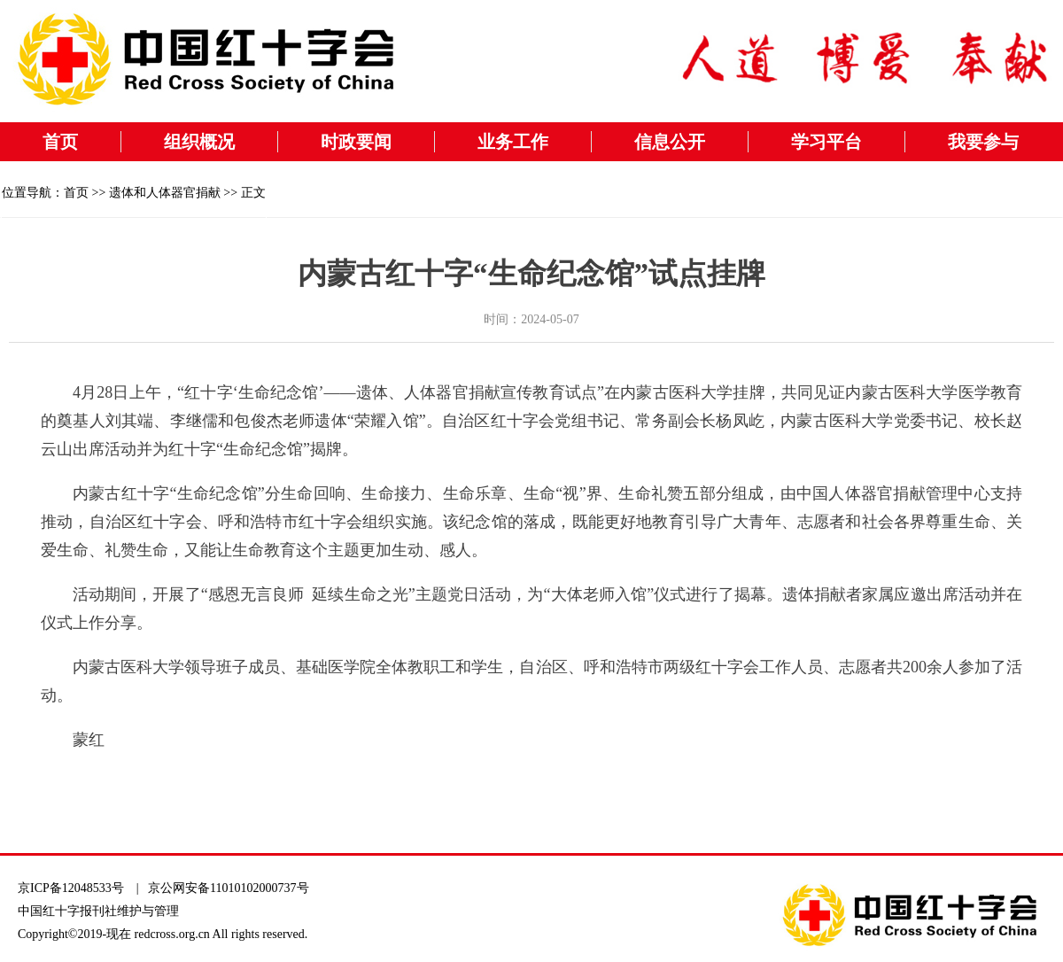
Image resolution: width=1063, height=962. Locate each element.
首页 (60, 141)
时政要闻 (356, 141)
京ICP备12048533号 (71, 888)
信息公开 (669, 141)
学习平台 (826, 141)
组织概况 (199, 141)
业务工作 (512, 141)
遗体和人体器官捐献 (165, 192)
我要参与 (983, 141)
